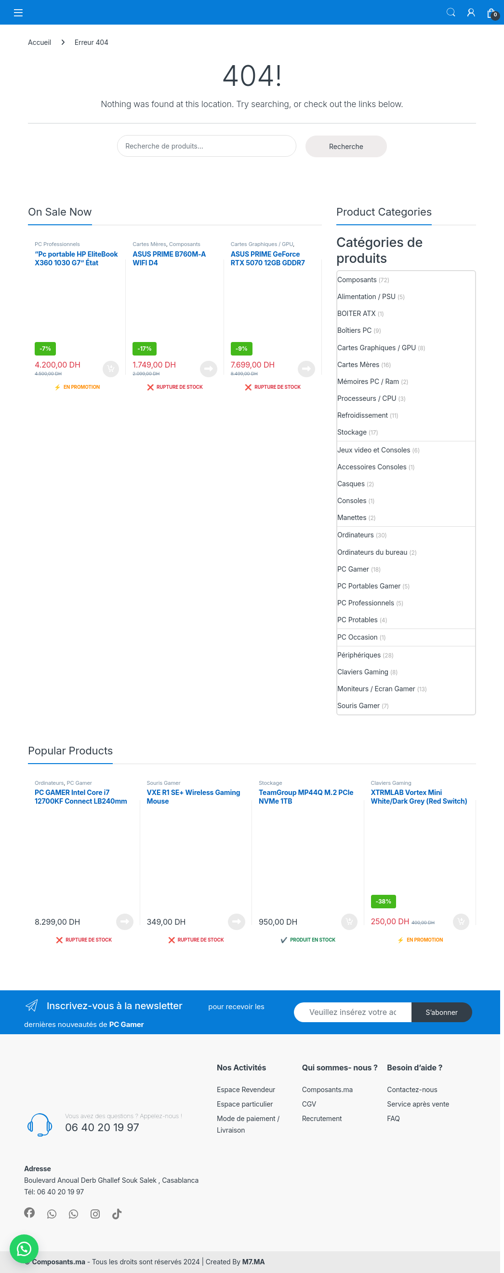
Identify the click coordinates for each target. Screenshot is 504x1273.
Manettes (351, 517)
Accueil (39, 42)
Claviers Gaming (362, 672)
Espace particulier (245, 1104)
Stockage (352, 432)
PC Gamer (353, 569)
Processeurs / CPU (367, 398)
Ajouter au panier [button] (111, 369)
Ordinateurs (355, 535)
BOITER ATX (356, 313)
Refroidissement (362, 415)
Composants (184, 244)
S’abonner (441, 1012)
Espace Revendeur (246, 1089)
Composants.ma (327, 1089)
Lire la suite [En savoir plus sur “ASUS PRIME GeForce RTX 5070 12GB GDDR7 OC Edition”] (306, 369)
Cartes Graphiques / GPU (262, 244)
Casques (351, 483)
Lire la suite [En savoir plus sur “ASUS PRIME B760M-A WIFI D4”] (208, 369)
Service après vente (418, 1104)
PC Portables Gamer (368, 586)
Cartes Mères (149, 244)
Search (451, 12)
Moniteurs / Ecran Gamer (376, 688)
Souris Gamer (358, 705)
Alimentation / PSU (366, 296)
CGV (309, 1104)
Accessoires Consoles (372, 467)
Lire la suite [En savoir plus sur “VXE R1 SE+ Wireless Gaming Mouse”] (236, 922)
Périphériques (359, 655)
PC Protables (357, 620)
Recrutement (322, 1118)
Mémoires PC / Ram (368, 381)
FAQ (393, 1118)
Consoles (352, 500)
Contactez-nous (412, 1089)
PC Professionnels (57, 244)
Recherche (346, 146)
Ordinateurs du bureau (372, 552)
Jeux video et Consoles (374, 450)
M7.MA (253, 1262)
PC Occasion (357, 637)
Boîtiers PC (354, 330)
